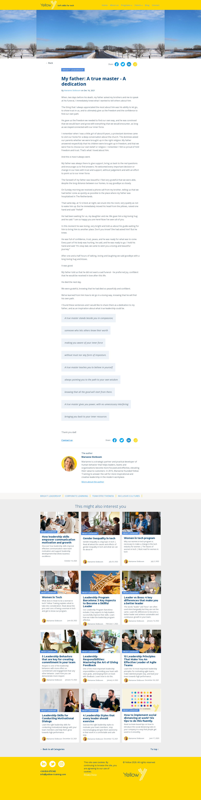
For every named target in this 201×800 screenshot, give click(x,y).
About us (114, 5)
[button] (126, 5)
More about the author (93, 481)
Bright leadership (73, 69)
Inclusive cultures (129, 496)
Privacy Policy (90, 774)
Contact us (67, 440)
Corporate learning (76, 496)
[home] (57, 5)
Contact (155, 5)
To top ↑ (154, 749)
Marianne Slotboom (72, 90)
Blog (147, 5)
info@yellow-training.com (53, 774)
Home (105, 5)
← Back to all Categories (52, 749)
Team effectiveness (103, 496)
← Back (49, 63)
